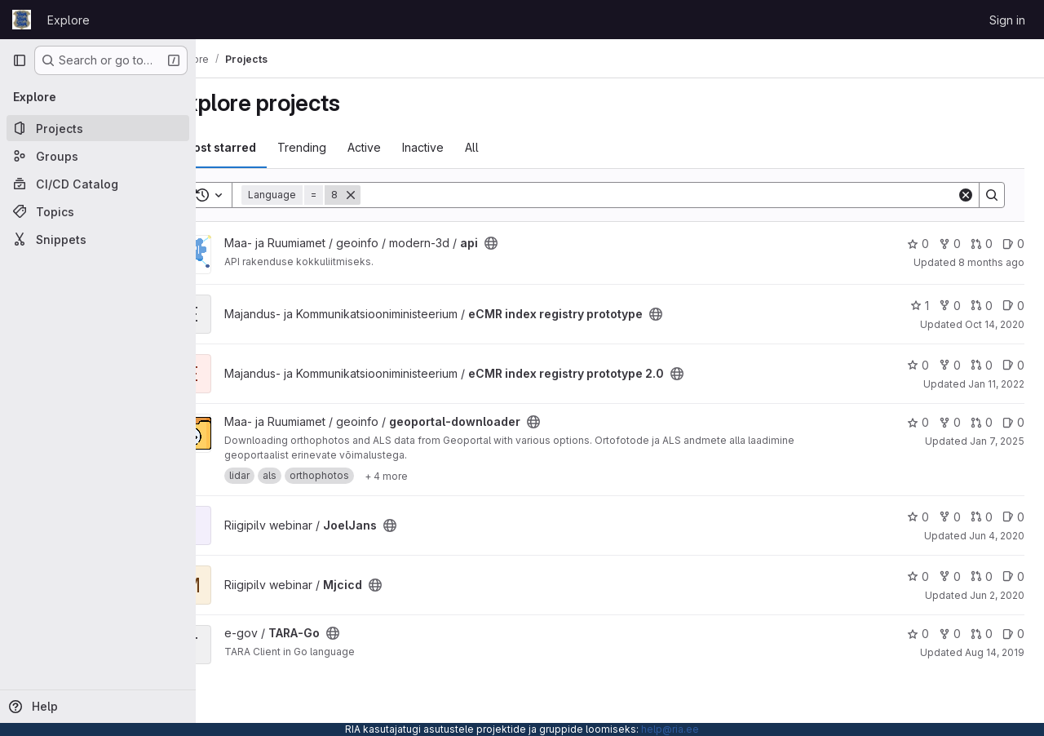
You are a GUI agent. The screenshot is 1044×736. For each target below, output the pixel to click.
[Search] (680, 195)
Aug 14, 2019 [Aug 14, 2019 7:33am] (994, 652)
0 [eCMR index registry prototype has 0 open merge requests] (982, 306)
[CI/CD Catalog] (98, 184)
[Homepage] (21, 20)
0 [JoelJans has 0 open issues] (1013, 517)
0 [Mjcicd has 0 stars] (918, 576)
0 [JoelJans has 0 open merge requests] (982, 517)
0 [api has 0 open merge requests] (982, 244)
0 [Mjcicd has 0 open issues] (1013, 576)
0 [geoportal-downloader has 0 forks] (950, 422)
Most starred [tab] (262, 147)
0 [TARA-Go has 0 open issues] (1013, 634)
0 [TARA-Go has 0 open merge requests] (982, 634)
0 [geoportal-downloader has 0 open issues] (1013, 422)
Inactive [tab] (466, 147)
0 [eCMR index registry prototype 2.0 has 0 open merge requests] (982, 365)
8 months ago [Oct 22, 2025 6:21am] (991, 262)
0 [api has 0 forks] (950, 244)
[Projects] (98, 128)
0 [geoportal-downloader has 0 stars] (918, 422)
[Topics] (98, 211)
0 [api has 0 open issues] (1013, 244)
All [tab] (515, 147)
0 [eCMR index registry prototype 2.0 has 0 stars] (918, 365)
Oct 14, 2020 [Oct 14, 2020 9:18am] (994, 324)
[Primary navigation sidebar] (20, 60)
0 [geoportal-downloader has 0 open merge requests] (982, 422)
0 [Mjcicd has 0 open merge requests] (982, 576)
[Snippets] (98, 239)
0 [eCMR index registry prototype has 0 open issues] (1013, 306)
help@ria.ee (670, 729)
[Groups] (98, 156)
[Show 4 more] (429, 475)
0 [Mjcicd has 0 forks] (950, 576)
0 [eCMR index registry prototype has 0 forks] (950, 306)
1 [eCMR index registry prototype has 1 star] (919, 306)
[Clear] (965, 195)
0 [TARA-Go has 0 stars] (918, 634)
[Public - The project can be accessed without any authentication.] (534, 243)
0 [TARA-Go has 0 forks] (950, 634)
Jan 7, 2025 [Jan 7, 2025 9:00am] (997, 441)
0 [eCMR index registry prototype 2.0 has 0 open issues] (1013, 365)
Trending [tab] (345, 147)
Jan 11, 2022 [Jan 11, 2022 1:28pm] (996, 384)
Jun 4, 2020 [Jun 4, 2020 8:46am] (996, 536)
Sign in (1007, 20)
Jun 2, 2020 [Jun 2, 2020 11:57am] (997, 595)
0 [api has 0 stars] (918, 244)
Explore (68, 20)
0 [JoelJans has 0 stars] (918, 517)
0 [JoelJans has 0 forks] (950, 517)
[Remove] (394, 195)
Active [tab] (407, 147)
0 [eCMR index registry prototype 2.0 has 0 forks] (950, 365)
